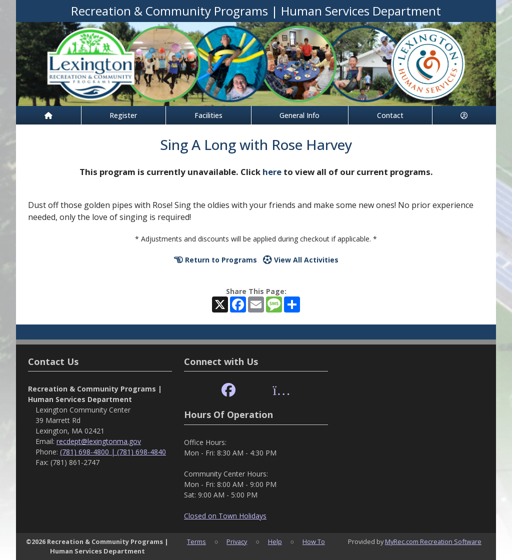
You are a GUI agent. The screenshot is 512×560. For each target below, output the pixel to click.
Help (275, 541)
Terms (196, 541)
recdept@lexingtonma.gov (98, 441)
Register (123, 115)
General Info (300, 115)
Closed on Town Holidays (225, 515)
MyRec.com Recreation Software (433, 541)
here (272, 172)
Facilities (208, 115)
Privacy (236, 541)
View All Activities (300, 259)
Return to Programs (215, 259)
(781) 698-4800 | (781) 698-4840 (113, 451)
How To (313, 541)
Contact (390, 115)
